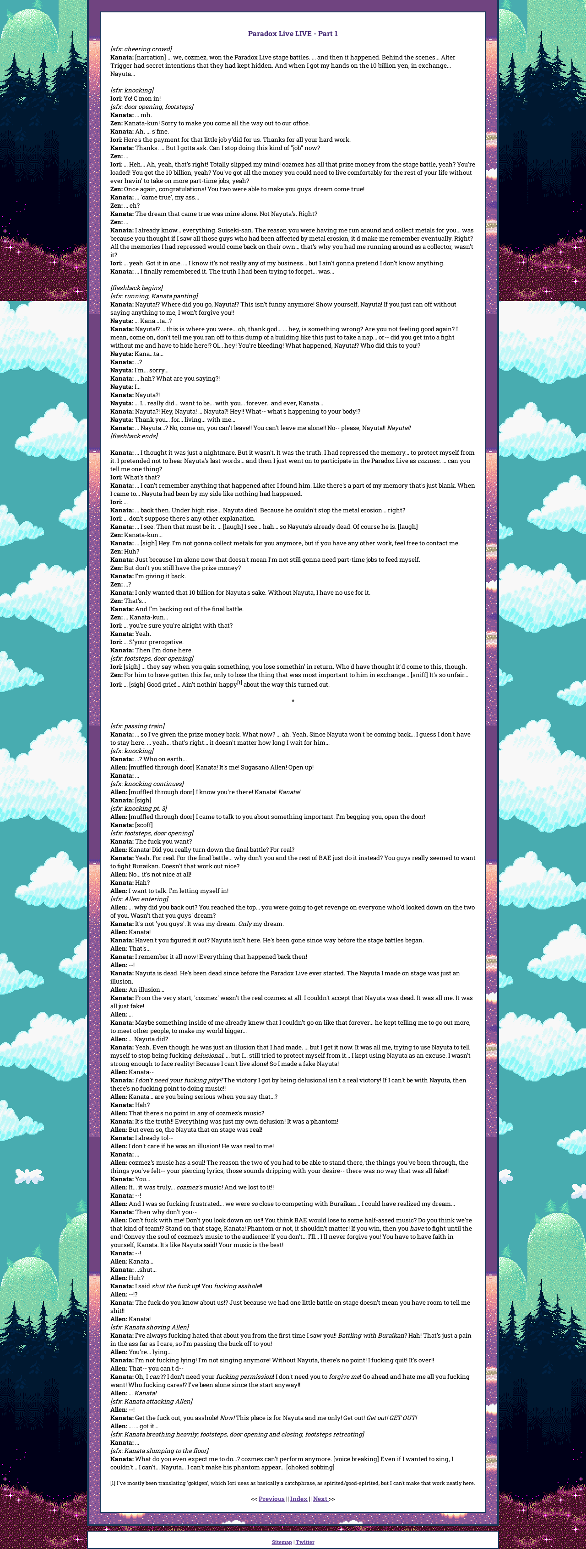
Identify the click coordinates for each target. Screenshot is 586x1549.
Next (321, 1499)
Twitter (305, 1541)
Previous (272, 1499)
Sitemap (282, 1541)
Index (299, 1499)
